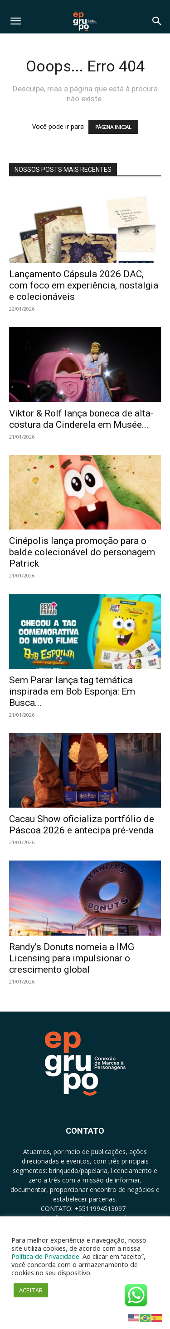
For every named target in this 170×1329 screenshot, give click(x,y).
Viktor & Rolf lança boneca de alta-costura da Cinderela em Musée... (81, 419)
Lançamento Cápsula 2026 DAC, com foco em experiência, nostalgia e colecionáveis (83, 285)
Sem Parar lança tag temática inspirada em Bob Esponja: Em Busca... (72, 691)
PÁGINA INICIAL (113, 126)
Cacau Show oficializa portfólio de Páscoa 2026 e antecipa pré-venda (81, 824)
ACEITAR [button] (31, 1290)
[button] (15, 21)
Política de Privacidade (45, 1256)
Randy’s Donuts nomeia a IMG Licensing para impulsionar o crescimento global (71, 958)
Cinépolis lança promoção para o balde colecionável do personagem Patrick (82, 552)
